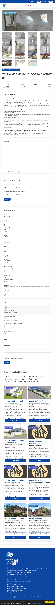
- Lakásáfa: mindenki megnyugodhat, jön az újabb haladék (21, 570)
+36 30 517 (7, 310)
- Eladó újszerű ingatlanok (12, 592)
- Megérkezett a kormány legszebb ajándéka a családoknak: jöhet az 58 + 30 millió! (27, 568)
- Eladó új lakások (10, 583)
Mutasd (38, 1)
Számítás (7, 199)
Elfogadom (50, 601)
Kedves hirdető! (27, 354)
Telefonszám (7, 345)
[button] (28, 5)
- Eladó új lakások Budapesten (13, 584)
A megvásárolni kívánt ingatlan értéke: (12, 184)
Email (5, 339)
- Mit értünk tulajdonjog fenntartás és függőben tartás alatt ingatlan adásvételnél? (26, 576)
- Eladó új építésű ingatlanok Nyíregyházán (17, 588)
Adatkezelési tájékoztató (37, 603)
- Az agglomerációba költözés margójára (16, 574)
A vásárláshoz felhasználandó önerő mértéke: (14, 191)
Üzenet (5, 351)
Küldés (7, 362)
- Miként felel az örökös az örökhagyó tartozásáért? (19, 572)
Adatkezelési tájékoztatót (17, 358)
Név (5, 333)
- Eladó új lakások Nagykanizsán (14, 590)
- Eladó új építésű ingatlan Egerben (15, 586)
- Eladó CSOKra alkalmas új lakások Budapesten (18, 581)
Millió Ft (18, 187)
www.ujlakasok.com (12, 559)
